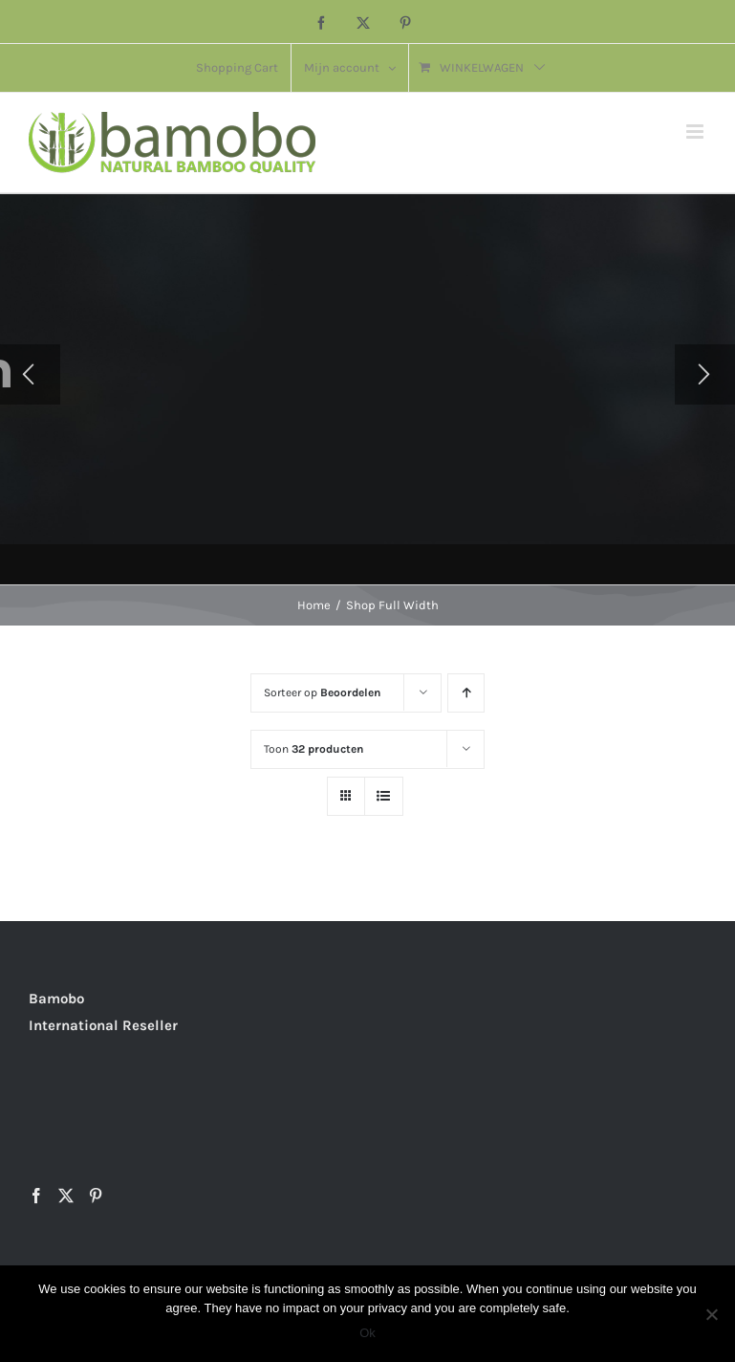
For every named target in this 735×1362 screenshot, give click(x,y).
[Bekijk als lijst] (383, 796)
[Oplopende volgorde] (466, 693)
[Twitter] (66, 1195)
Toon (313, 749)
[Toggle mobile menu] (696, 131)
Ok (367, 1333)
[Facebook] (36, 1195)
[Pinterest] (95, 1195)
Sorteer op (322, 692)
